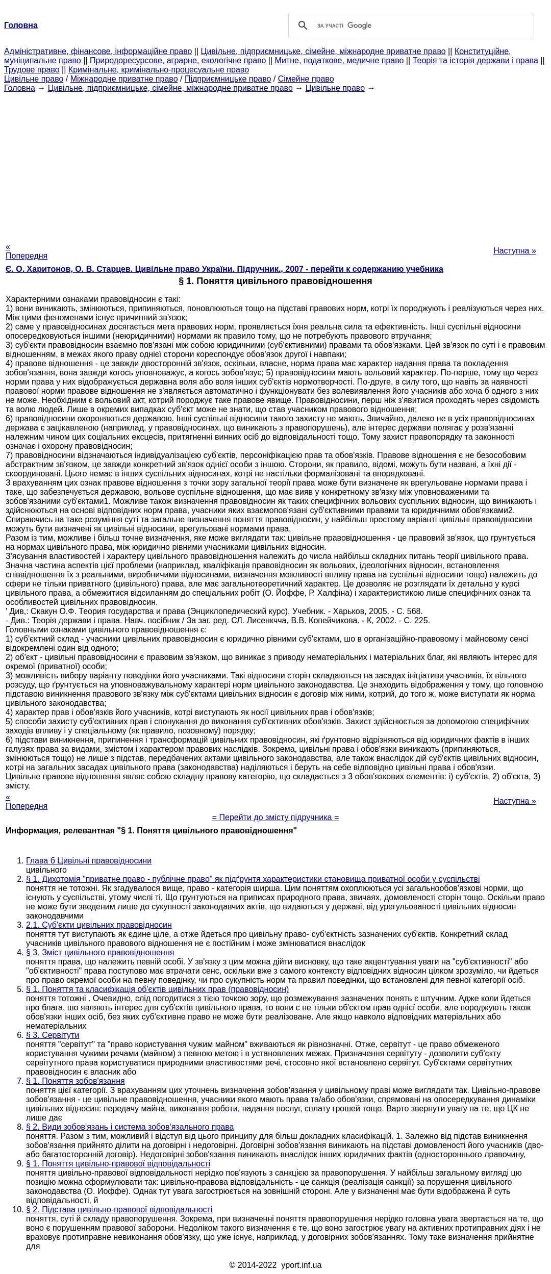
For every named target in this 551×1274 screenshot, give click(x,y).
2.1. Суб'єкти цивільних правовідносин (99, 925)
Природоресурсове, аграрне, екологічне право (178, 60)
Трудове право (32, 69)
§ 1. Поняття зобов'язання (75, 1081)
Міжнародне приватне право (124, 78)
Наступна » (514, 250)
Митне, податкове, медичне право (339, 60)
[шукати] (409, 25)
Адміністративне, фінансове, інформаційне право (98, 51)
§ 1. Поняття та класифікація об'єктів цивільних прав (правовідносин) (157, 989)
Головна (19, 88)
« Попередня (26, 251)
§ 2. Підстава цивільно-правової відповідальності (119, 1209)
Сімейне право (306, 78)
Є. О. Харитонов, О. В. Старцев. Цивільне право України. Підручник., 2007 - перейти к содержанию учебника (224, 269)
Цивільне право (33, 78)
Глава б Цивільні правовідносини (89, 860)
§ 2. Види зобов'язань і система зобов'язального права (130, 1127)
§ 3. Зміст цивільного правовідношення (100, 952)
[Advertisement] (275, 164)
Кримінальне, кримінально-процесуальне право (158, 69)
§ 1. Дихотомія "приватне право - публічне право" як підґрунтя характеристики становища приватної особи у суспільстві (253, 879)
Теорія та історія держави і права (475, 60)
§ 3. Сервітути (52, 1035)
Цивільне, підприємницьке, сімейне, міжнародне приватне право (323, 51)
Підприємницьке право (228, 78)
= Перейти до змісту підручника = (275, 817)
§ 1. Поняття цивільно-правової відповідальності (118, 1163)
